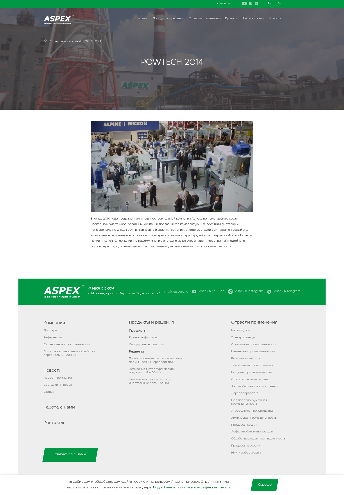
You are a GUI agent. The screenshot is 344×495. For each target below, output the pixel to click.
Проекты (231, 18)
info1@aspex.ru (176, 291)
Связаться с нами (70, 454)
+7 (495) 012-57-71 (102, 288)
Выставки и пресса (66, 41)
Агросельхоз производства (252, 410)
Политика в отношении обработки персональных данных (69, 353)
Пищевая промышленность (251, 372)
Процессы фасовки (245, 445)
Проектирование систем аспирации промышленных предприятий (155, 360)
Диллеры (50, 330)
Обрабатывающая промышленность (258, 438)
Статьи (49, 392)
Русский (269, 4)
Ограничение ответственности (67, 344)
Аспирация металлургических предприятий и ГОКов (152, 370)
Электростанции (243, 337)
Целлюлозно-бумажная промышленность (249, 402)
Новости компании (58, 378)
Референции (53, 337)
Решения (136, 351)
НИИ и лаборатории (246, 452)
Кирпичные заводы (245, 358)
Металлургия (241, 330)
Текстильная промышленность (254, 365)
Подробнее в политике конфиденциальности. (192, 487)
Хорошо (265, 484)
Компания (141, 18)
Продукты (137, 331)
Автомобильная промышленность (256, 386)
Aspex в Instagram (249, 291)
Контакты (223, 3)
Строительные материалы (250, 379)
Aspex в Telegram (287, 291)
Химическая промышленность (254, 417)
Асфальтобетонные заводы (252, 431)
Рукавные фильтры (143, 337)
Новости (275, 18)
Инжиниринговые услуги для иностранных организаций (151, 381)
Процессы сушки (243, 425)
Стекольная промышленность (253, 344)
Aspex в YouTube (211, 291)
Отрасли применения (205, 18)
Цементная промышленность (253, 351)
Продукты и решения (168, 18)
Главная (45, 41)
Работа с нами (253, 18)
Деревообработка (244, 393)
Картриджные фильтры (146, 344)
